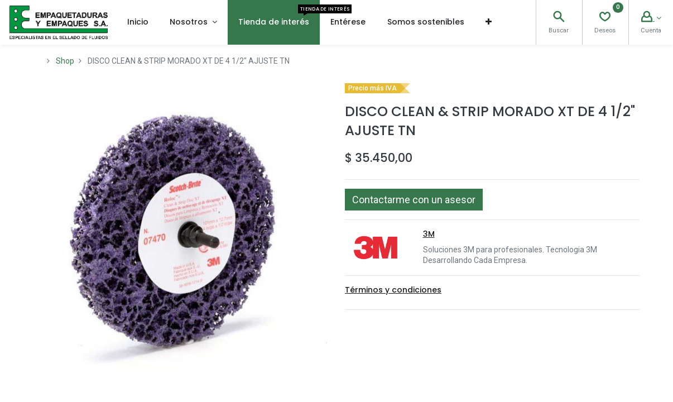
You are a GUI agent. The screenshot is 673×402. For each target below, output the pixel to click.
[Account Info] (651, 17)
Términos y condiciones (393, 289)
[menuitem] (138, 22)
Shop (65, 60)
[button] (488, 22)
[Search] (558, 17)
